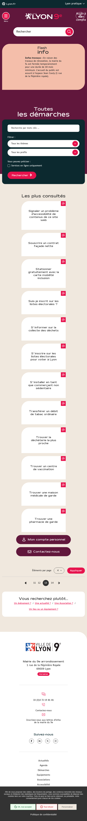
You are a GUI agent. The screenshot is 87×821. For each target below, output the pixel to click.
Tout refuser (46, 807)
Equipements (43, 775)
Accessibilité (43, 785)
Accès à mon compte (80, 16)
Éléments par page (41, 571)
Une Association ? (64, 603)
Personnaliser (67, 807)
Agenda (43, 765)
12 (39, 583)
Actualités (43, 761)
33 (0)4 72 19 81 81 (43, 700)
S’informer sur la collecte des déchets (47, 324)
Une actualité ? (43, 603)
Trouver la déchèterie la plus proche (48, 436)
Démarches (43, 770)
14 (52, 583)
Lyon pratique (75, 3)
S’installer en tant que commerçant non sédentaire (47, 381)
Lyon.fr (11, 4)
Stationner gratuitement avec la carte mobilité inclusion (47, 269)
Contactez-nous (43, 711)
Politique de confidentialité (43, 814)
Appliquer (76, 570)
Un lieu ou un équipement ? (43, 609)
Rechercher (23, 31)
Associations (43, 780)
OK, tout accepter (23, 807)
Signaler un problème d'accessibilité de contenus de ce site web (47, 211)
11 (34, 583)
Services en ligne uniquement (26, 166)
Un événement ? (22, 603)
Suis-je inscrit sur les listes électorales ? (47, 298)
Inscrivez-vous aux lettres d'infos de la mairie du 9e (43, 721)
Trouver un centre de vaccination (48, 463)
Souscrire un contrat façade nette (47, 240)
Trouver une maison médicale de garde (47, 489)
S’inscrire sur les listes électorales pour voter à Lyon (48, 352)
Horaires (43, 674)
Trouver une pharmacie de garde (47, 516)
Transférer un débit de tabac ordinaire (47, 408)
